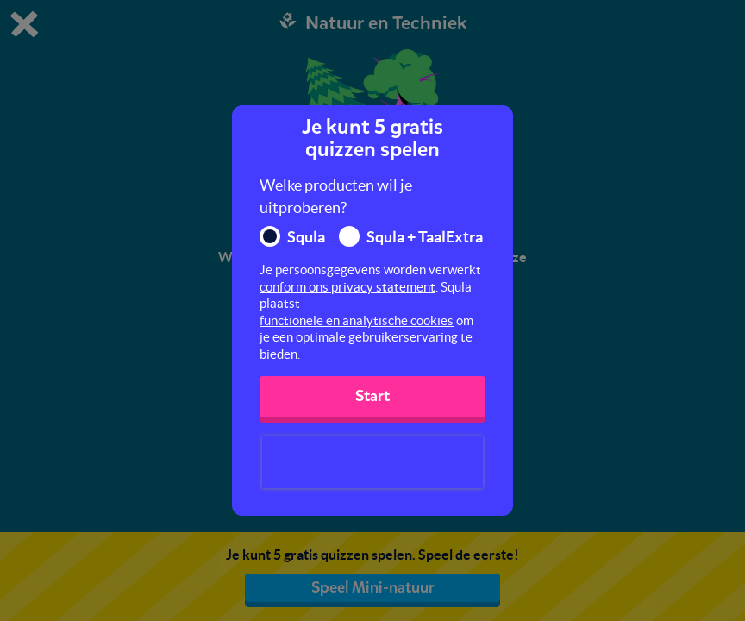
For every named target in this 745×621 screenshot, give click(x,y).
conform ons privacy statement (347, 286)
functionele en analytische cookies (357, 320)
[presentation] (372, 462)
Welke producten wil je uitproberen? (336, 196)
